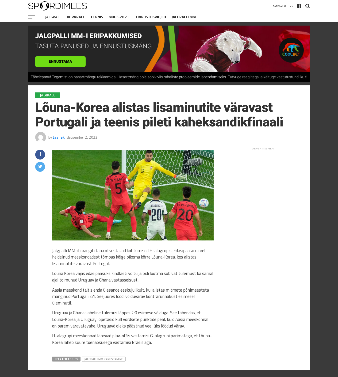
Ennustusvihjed (151, 17)
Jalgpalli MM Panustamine (103, 359)
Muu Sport (119, 17)
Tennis (96, 17)
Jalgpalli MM (184, 17)
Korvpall (76, 17)
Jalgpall (53, 17)
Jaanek (59, 137)
